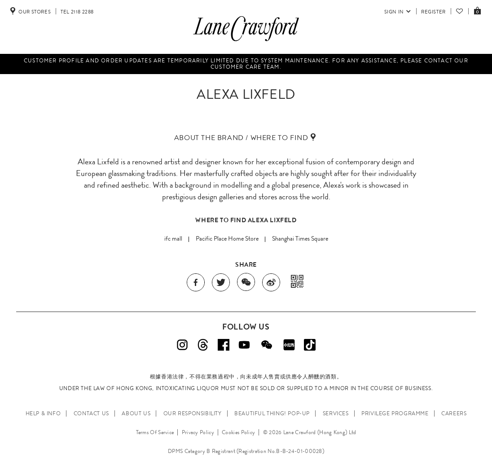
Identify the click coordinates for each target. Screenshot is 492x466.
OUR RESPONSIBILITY (192, 413)
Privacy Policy (198, 432)
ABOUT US (136, 413)
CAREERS (453, 413)
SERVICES (336, 413)
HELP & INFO (43, 413)
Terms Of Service (155, 432)
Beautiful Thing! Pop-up (272, 413)
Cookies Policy (238, 432)
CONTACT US (91, 413)
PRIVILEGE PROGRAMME (394, 413)
